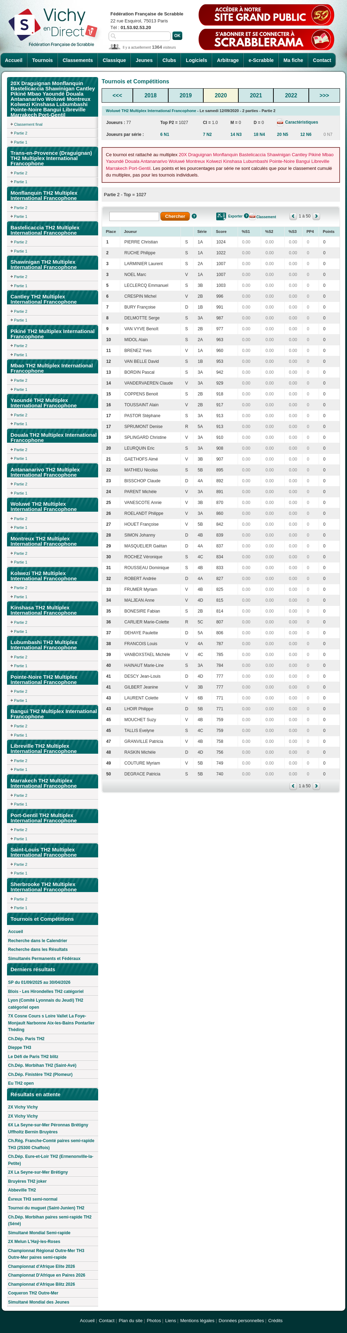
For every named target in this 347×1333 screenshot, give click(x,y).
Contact (322, 60)
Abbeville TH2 (22, 1190)
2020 (221, 95)
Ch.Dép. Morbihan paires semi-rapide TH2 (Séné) (49, 1221)
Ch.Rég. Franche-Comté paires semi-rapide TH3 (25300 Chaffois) (51, 1144)
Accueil (13, 60)
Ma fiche (293, 60)
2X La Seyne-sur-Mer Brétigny (38, 1172)
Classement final (28, 124)
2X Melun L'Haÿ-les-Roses (34, 1241)
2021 (256, 95)
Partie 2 (20, 133)
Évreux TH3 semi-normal (32, 1199)
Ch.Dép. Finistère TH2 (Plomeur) (40, 1074)
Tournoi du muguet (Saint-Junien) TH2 (46, 1208)
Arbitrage (228, 60)
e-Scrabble (261, 60)
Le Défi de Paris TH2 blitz (33, 1056)
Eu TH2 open (21, 1083)
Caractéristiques (301, 122)
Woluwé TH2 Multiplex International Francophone (151, 111)
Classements (78, 60)
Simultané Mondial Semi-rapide (39, 1232)
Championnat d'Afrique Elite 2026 (41, 1266)
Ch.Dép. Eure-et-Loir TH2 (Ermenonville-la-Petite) (50, 1160)
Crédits (275, 1320)
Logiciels (196, 60)
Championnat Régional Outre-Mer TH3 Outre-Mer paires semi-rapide (46, 1254)
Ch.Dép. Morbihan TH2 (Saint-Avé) (42, 1065)
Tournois (42, 60)
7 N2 (207, 134)
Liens (170, 1320)
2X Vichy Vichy (23, 1107)
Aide (194, 216)
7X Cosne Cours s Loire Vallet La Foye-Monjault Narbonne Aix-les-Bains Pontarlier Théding (51, 1023)
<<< (117, 95)
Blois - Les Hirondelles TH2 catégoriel (45, 991)
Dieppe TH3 (19, 1047)
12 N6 (306, 134)
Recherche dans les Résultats (38, 949)
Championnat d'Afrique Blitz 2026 (41, 1284)
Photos (154, 1320)
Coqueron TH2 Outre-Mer (33, 1293)
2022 (291, 95)
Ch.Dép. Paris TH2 (26, 1038)
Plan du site (131, 1320)
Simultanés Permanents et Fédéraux (44, 958)
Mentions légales (197, 1320)
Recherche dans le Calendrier (37, 940)
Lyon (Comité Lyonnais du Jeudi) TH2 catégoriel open (45, 1004)
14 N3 (235, 134)
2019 (185, 95)
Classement (266, 217)
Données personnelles (241, 1320)
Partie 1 (20, 142)
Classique (114, 60)
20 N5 (282, 134)
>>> (324, 95)
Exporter (235, 216)
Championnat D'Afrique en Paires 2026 (46, 1275)
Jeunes (144, 60)
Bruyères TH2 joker (27, 1181)
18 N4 (259, 134)
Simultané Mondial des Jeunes (38, 1302)
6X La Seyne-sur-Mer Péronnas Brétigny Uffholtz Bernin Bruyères (48, 1128)
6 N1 (164, 134)
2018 (150, 95)
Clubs (169, 60)
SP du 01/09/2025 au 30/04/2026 (39, 982)
